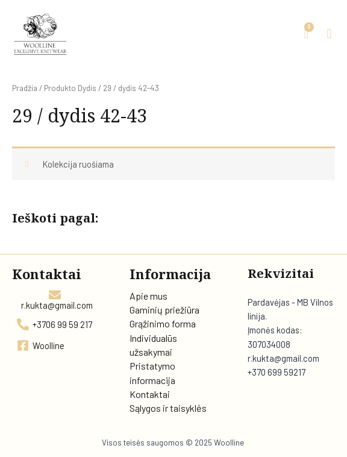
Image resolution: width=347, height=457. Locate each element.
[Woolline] (41, 345)
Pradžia (24, 88)
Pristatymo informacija (152, 372)
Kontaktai (150, 394)
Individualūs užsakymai (153, 345)
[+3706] (55, 324)
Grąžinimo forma (163, 323)
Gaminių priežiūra (164, 309)
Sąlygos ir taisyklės (168, 408)
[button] (329, 34)
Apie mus (148, 295)
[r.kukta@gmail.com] (55, 299)
